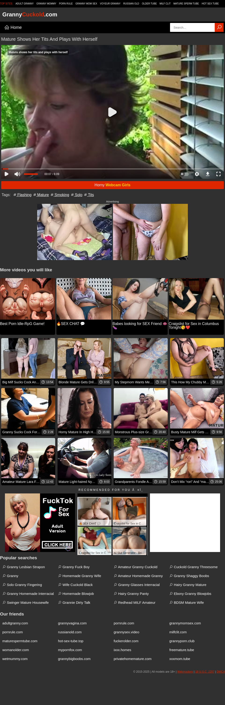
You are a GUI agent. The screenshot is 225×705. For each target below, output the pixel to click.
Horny (112, 185)
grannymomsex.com (185, 623)
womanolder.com (15, 650)
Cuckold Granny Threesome (193, 567)
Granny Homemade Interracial (28, 594)
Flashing (22, 195)
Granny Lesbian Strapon (23, 567)
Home (13, 27)
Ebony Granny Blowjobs (190, 594)
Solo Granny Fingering (22, 585)
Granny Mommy (46, 3)
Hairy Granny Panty (131, 594)
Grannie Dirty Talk (74, 602)
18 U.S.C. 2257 (204, 671)
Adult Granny (25, 3)
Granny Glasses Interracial (137, 585)
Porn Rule (66, 3)
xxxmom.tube (179, 659)
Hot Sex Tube (210, 3)
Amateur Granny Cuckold (135, 567)
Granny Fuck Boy (74, 567)
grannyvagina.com (72, 623)
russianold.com (70, 632)
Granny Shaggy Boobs (189, 576)
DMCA (221, 671)
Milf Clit (165, 3)
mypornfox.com (70, 650)
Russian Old (131, 3)
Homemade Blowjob (76, 594)
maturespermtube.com (19, 641)
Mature (41, 195)
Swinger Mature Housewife (25, 602)
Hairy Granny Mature (187, 585)
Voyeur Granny (110, 3)
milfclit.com (178, 632)
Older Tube (149, 3)
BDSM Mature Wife (186, 602)
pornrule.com (124, 623)
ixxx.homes (122, 650)
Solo (76, 195)
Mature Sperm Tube (186, 3)
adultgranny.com (15, 623)
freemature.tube (181, 650)
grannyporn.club (182, 641)
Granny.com (29, 14)
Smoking (59, 195)
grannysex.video (126, 632)
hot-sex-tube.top (70, 641)
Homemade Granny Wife (79, 576)
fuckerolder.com (126, 641)
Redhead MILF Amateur (134, 602)
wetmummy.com (15, 659)
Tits (88, 195)
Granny (10, 576)
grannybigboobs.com (74, 659)
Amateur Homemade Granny (138, 576)
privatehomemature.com (133, 659)
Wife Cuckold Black (75, 585)
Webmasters (185, 671)
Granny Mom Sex (86, 3)
